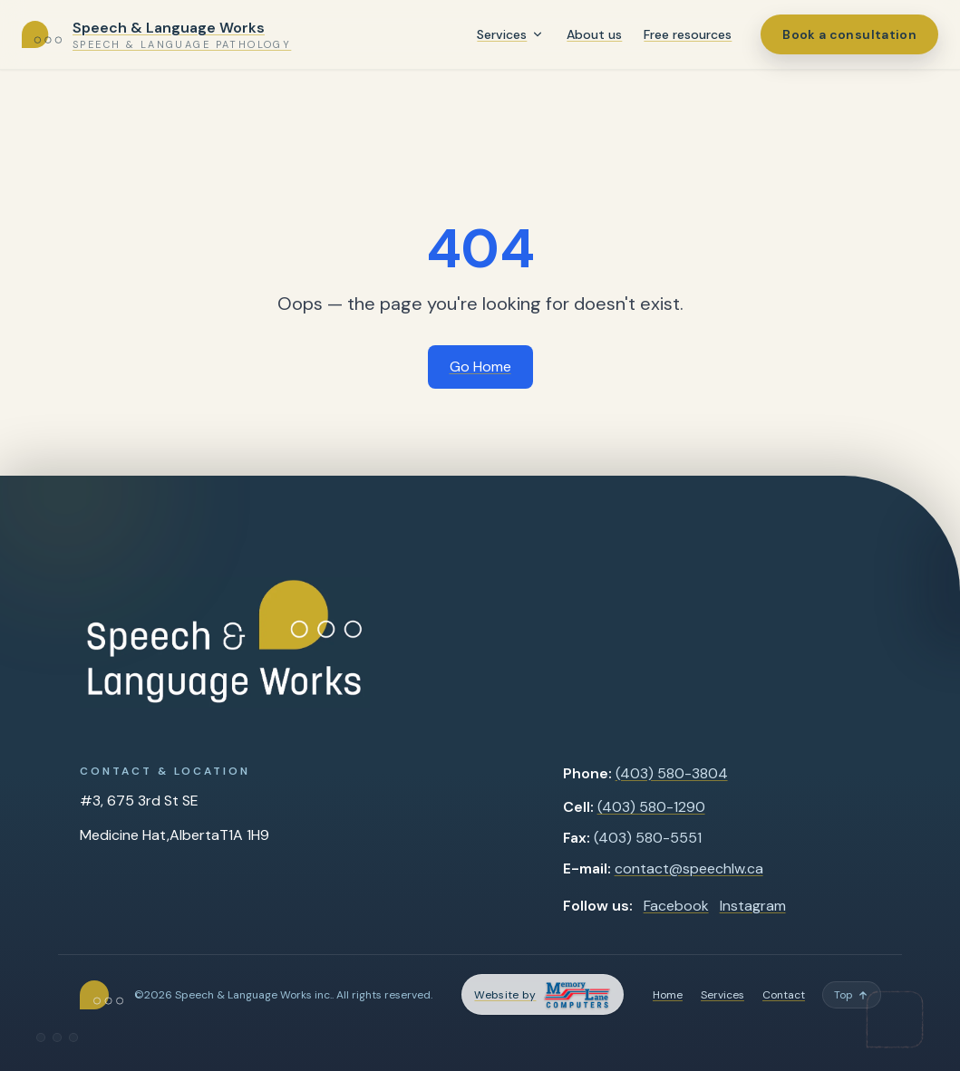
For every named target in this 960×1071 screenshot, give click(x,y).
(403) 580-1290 (651, 806)
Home (668, 995)
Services (502, 34)
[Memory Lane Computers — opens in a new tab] (542, 994)
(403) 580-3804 (672, 773)
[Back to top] (851, 995)
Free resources (688, 34)
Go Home (480, 366)
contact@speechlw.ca (689, 868)
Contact (783, 995)
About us (594, 34)
